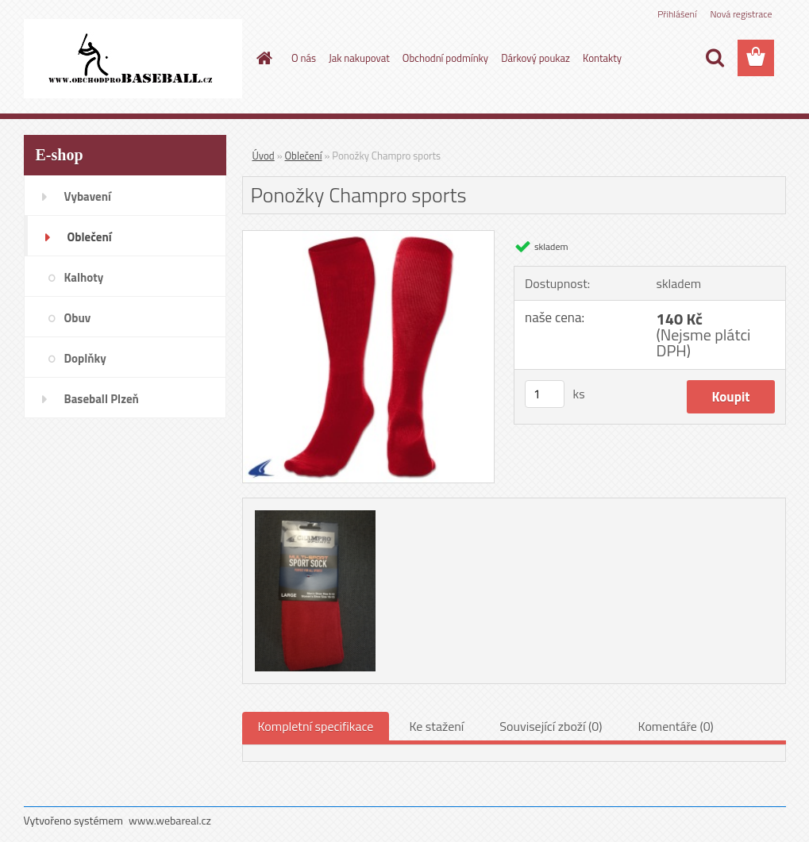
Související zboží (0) (550, 726)
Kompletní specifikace (316, 726)
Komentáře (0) (676, 726)
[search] (714, 58)
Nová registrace (741, 13)
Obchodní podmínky (445, 58)
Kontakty (602, 58)
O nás (303, 58)
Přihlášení (676, 13)
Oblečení (303, 155)
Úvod (263, 155)
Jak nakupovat (359, 58)
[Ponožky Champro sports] (369, 237)
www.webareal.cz (170, 820)
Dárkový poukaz (535, 58)
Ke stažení (436, 726)
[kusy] (544, 394)
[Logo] (133, 58)
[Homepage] (261, 58)
